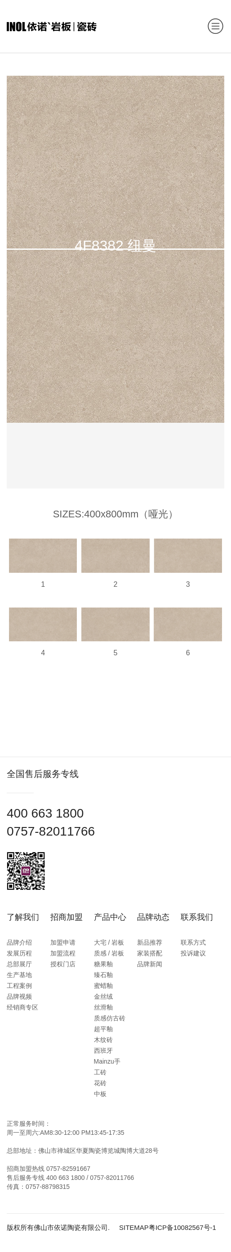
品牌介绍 (19, 942)
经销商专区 (22, 1007)
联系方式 (193, 942)
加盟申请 (63, 942)
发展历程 (19, 953)
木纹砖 (103, 1039)
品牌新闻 (149, 964)
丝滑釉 (103, 1007)
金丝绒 (103, 996)
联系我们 (197, 917)
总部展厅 (19, 964)
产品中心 (110, 917)
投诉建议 (193, 953)
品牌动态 (153, 917)
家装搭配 (149, 953)
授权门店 (63, 964)
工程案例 (19, 985)
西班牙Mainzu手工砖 (107, 1061)
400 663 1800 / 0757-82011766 (90, 1177)
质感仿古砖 (109, 1018)
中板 (100, 1093)
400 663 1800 (45, 813)
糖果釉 (103, 964)
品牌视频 (19, 996)
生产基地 (19, 974)
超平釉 (103, 1029)
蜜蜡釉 (103, 985)
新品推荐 (149, 942)
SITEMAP (134, 1227)
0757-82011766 (51, 831)
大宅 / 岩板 (109, 942)
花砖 (100, 1083)
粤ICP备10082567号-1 (182, 1227)
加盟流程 (63, 953)
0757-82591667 (68, 1168)
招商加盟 (66, 917)
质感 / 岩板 (109, 953)
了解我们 (23, 917)
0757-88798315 (48, 1186)
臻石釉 (103, 974)
